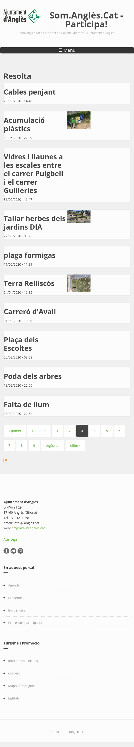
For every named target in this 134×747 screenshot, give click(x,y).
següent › (53, 445)
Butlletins (15, 598)
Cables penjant (30, 92)
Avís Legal (11, 539)
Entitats (14, 698)
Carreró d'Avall (30, 311)
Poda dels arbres (33, 376)
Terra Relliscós (29, 283)
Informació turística (23, 661)
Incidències (16, 610)
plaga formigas (30, 255)
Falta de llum (26, 404)
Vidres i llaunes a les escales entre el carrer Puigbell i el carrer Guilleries (33, 173)
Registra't (76, 731)
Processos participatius (25, 622)
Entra (55, 731)
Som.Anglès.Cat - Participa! (86, 19)
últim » (75, 445)
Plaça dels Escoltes (21, 344)
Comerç (14, 673)
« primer (14, 430)
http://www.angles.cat (28, 528)
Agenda (14, 585)
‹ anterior (39, 430)
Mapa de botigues (22, 686)
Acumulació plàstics (24, 124)
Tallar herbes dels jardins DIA (35, 223)
